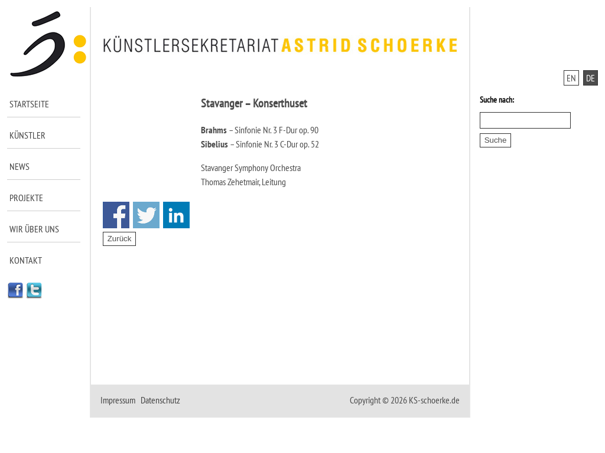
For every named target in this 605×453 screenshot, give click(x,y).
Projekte (26, 197)
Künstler (27, 135)
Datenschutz (160, 400)
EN (571, 78)
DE (590, 78)
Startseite (29, 104)
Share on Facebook (116, 215)
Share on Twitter (146, 215)
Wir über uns (34, 229)
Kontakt (25, 260)
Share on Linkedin (176, 215)
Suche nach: (497, 99)
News (19, 166)
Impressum (117, 400)
